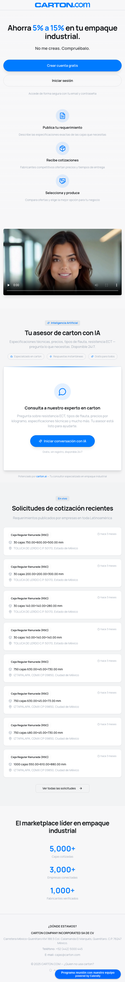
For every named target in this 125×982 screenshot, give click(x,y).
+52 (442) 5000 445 (69, 949)
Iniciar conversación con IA (62, 441)
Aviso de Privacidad (65, 970)
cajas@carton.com (67, 955)
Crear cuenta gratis (62, 65)
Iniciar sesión (62, 80)
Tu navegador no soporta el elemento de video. (62, 262)
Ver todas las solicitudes (62, 788)
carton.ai (41, 476)
